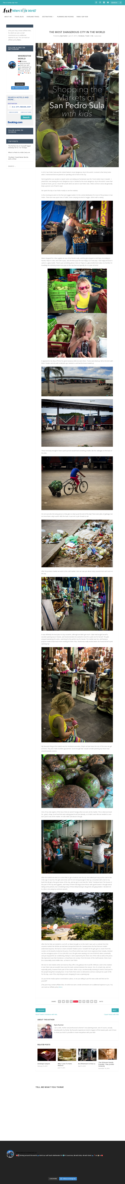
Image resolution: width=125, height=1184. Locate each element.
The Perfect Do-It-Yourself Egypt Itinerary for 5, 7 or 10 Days (19, 139)
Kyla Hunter (63, 28)
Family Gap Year (115, 9)
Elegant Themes (19, 1182)
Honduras (81, 28)
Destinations (80, 9)
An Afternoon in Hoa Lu (86, 1056)
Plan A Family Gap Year (10, 3)
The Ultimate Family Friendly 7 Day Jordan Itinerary (106, 1056)
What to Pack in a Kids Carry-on (19, 145)
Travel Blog (51, 9)
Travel (87, 28)
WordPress (38, 1182)
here (60, 979)
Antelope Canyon (44, 1056)
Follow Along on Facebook (15, 123)
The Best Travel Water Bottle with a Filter (18, 150)
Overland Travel (65, 9)
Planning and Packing (98, 9)
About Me (40, 9)
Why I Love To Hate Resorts (65, 1057)
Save (76, 993)
